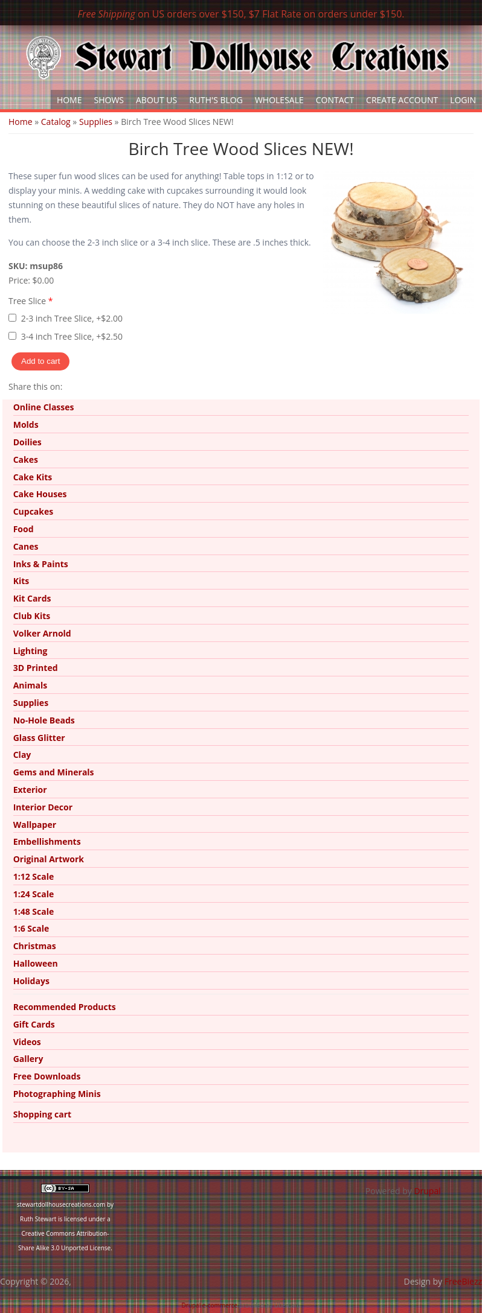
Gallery (28, 1058)
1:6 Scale (31, 928)
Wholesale (279, 100)
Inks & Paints (40, 564)
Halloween (35, 963)
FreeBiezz (463, 1281)
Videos (27, 1042)
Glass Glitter (39, 737)
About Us (156, 100)
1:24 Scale (33, 894)
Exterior (30, 789)
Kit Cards (32, 598)
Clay (22, 754)
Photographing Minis (57, 1093)
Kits (21, 581)
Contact (335, 100)
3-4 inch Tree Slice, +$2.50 (72, 336)
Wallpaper (34, 824)
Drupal (427, 1191)
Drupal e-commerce (210, 1305)
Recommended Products (64, 1007)
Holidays (31, 981)
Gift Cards (34, 1024)
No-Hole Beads (44, 720)
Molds (26, 424)
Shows (109, 100)
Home (69, 100)
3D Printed (35, 667)
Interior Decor (42, 807)
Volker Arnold (42, 633)
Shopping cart (42, 1114)
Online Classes (43, 407)
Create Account (402, 100)
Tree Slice (30, 301)
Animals (30, 685)
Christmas (34, 946)
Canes (26, 546)
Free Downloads (47, 1076)
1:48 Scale (33, 911)
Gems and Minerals (53, 772)
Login (463, 100)
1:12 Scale (33, 876)
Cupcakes (33, 511)
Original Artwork (48, 859)
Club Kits (32, 616)
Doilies (27, 442)
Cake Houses (40, 494)
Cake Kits (33, 477)
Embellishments (47, 841)
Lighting (30, 650)
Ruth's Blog (216, 100)
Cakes (25, 459)
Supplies (95, 121)
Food (23, 529)
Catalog (56, 121)
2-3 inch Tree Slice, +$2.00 (72, 318)
